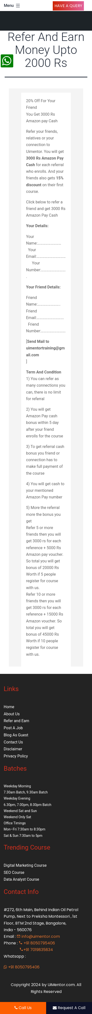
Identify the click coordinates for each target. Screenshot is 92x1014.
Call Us (23, 1008)
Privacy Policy (16, 756)
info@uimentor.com (38, 936)
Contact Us (13, 742)
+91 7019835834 (36, 949)
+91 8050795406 (37, 943)
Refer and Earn (16, 720)
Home (9, 707)
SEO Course (14, 872)
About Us (12, 714)
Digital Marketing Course (25, 865)
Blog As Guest (16, 735)
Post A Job (13, 728)
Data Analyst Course (21, 879)
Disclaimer (13, 749)
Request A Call (69, 1008)
